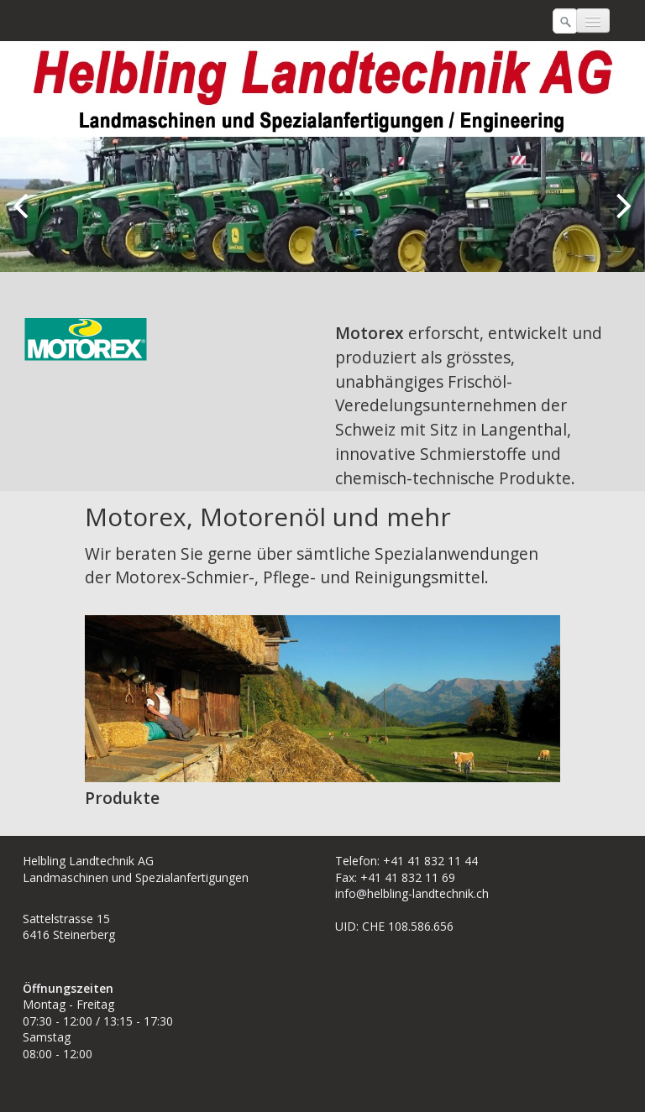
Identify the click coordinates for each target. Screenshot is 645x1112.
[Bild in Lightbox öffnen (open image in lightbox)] (86, 339)
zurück (25, 218)
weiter (619, 218)
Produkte (122, 797)
